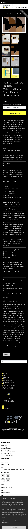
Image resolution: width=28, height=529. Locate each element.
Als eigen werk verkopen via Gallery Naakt (13, 469)
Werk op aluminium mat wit (7, 487)
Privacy (2, 467)
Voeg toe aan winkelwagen (14, 113)
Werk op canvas (4, 490)
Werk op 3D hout (4, 494)
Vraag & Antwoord (5, 462)
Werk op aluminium (5, 500)
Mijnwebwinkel (18, 526)
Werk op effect (5, 489)
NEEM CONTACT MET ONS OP (11, 271)
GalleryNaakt (7, 405)
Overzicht (6, 354)
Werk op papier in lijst (5, 495)
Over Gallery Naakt (5, 464)
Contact (2, 461)
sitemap (18, 523)
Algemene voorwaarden (6, 466)
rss (20, 523)
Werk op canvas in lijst (5, 492)
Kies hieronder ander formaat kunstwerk (12, 104)
